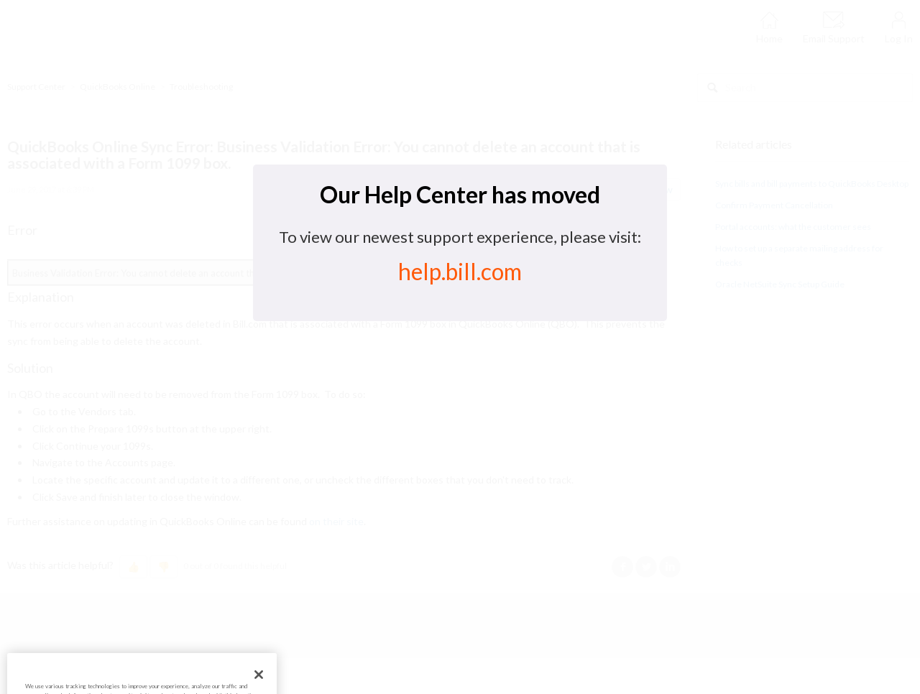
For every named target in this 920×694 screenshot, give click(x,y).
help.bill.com (460, 271)
